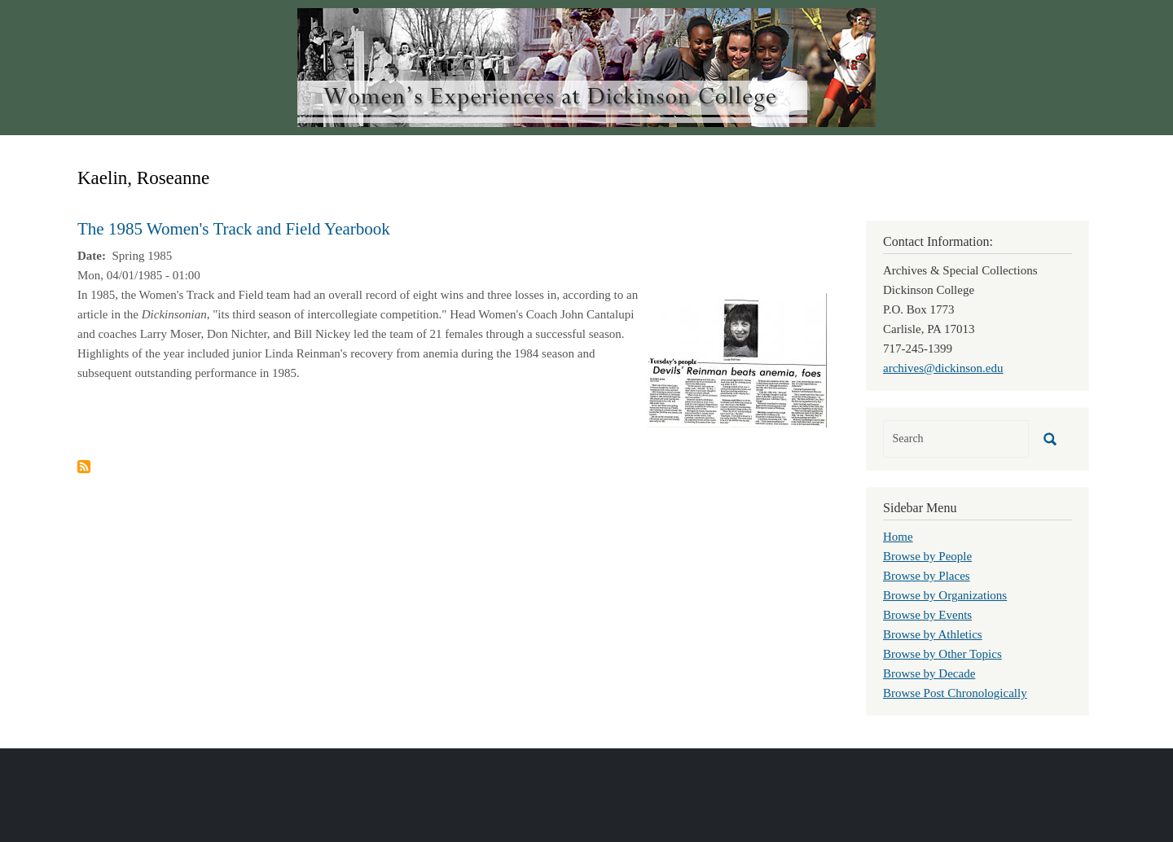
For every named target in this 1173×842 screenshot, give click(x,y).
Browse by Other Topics (942, 653)
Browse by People (927, 556)
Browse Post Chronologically (955, 692)
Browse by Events (927, 614)
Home (898, 536)
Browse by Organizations (945, 595)
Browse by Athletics (932, 634)
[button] (737, 359)
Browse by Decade (929, 673)
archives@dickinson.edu (943, 368)
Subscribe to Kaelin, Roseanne (83, 466)
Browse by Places (926, 575)
